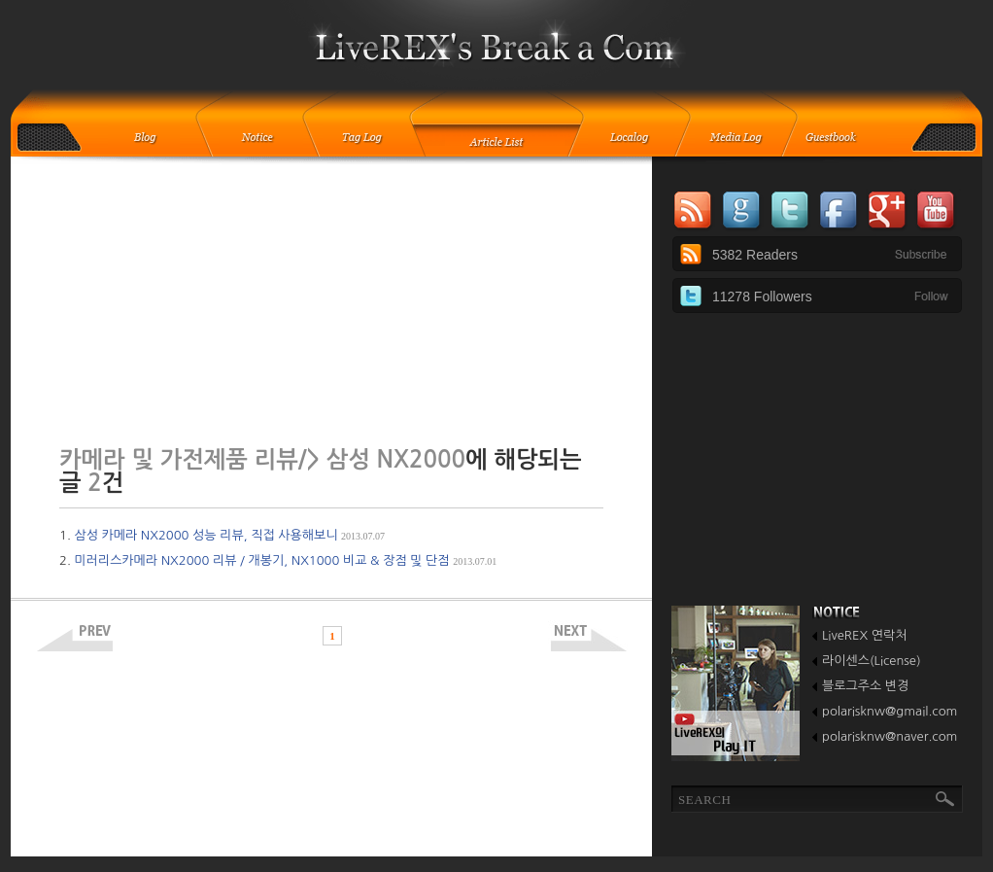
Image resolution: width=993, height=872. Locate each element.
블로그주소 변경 (865, 686)
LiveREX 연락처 (864, 635)
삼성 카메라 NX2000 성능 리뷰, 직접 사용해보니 (229, 535)
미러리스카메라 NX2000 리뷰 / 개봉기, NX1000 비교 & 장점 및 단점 (285, 560)
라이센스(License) (871, 660)
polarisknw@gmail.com (889, 711)
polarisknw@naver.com (889, 736)
